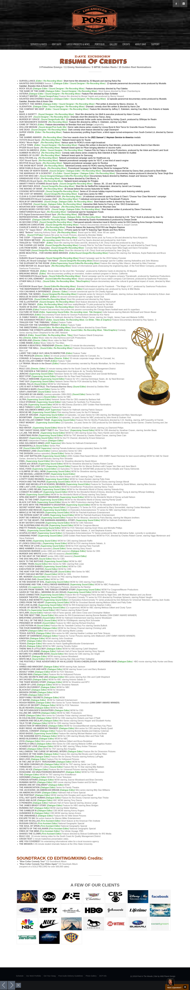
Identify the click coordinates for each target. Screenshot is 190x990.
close (185, 987)
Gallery (113, 44)
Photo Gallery (91, 976)
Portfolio (100, 44)
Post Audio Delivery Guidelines (70, 976)
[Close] (18, 985)
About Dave (140, 44)
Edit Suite (56, 44)
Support (155, 44)
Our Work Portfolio (33, 976)
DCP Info (102, 976)
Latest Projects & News (78, 44)
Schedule (20, 976)
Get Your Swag (50, 976)
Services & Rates (38, 44)
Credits (126, 44)
